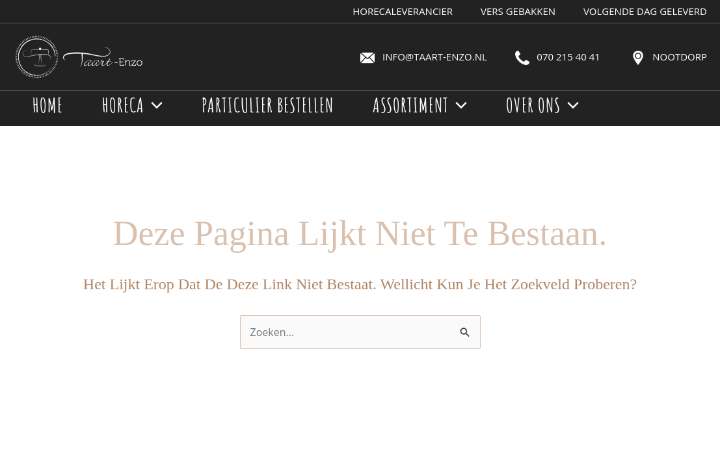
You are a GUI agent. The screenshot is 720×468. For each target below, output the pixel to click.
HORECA (132, 105)
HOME (48, 105)
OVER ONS (542, 105)
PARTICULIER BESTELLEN (268, 105)
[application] (153, 105)
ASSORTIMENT (420, 105)
